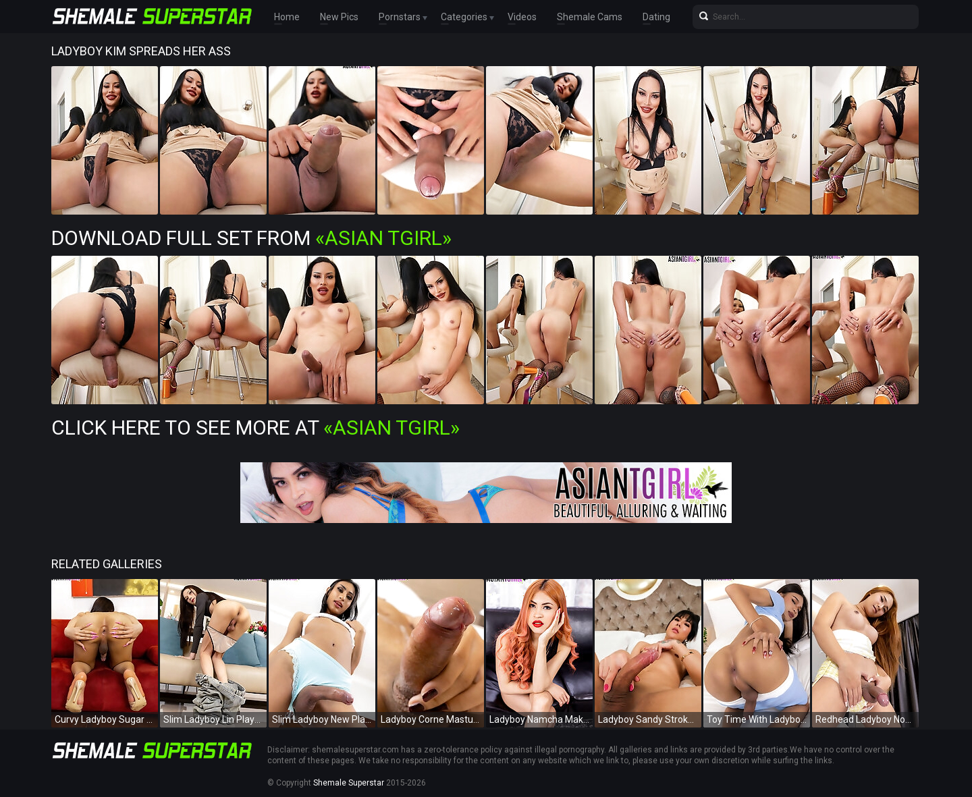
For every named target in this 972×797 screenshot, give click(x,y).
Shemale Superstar (348, 783)
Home (287, 16)
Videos (522, 16)
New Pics (339, 16)
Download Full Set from (251, 238)
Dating (656, 16)
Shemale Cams (589, 16)
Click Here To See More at (255, 427)
